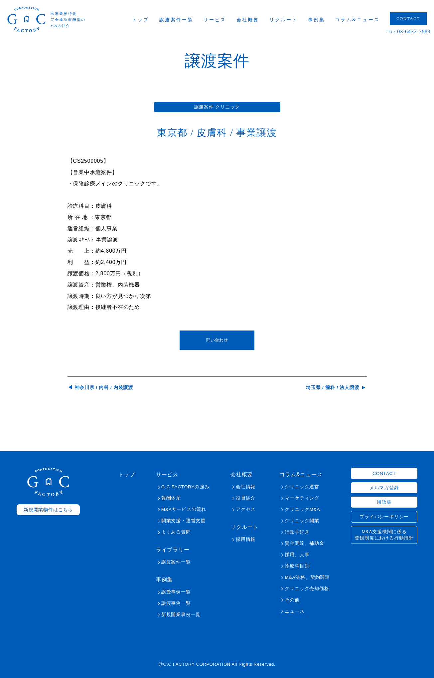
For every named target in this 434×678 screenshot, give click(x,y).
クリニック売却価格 (307, 588)
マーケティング (302, 498)
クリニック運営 (302, 486)
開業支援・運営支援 (183, 520)
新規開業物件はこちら (48, 509)
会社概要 (248, 20)
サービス (215, 20)
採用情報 (245, 539)
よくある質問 (176, 532)
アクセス (245, 509)
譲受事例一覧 (176, 591)
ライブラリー (173, 550)
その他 (292, 599)
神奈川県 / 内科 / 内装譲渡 (104, 387)
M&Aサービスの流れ (183, 509)
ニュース (294, 611)
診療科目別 (297, 566)
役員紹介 (245, 498)
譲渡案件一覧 (177, 20)
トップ (141, 20)
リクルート (284, 20)
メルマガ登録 (384, 487)
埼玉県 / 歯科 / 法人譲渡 (333, 387)
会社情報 (245, 486)
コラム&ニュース (358, 20)
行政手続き (297, 532)
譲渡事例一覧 (176, 603)
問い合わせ (217, 340)
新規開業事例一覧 (181, 614)
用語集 (384, 502)
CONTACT (409, 19)
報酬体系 (171, 498)
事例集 (317, 20)
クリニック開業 (302, 520)
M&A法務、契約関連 (307, 577)
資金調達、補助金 (304, 543)
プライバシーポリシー (384, 516)
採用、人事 (297, 554)
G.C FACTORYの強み (185, 486)
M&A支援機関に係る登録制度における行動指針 (384, 535)
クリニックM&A (302, 509)
